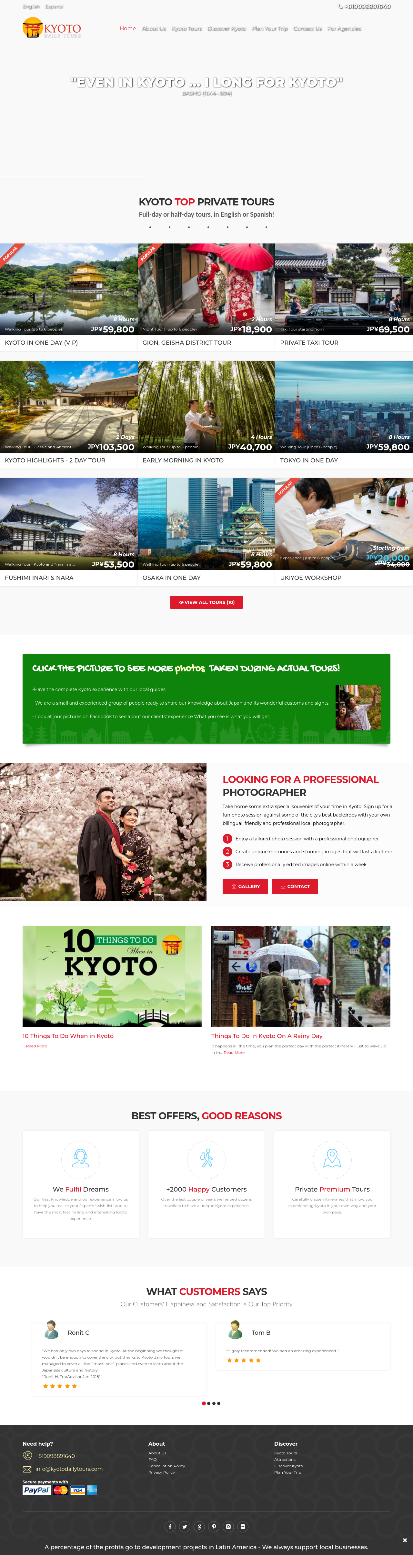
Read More (36, 1046)
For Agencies (344, 28)
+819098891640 (55, 1456)
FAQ (152, 1459)
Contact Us (307, 28)
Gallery (245, 886)
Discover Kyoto (226, 28)
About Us (154, 28)
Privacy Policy (161, 1472)
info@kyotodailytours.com (69, 1469)
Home (128, 28)
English (31, 6)
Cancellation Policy (166, 1465)
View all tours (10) (206, 602)
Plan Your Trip (269, 28)
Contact (295, 886)
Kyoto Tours (186, 28)
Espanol (54, 6)
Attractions (285, 1459)
